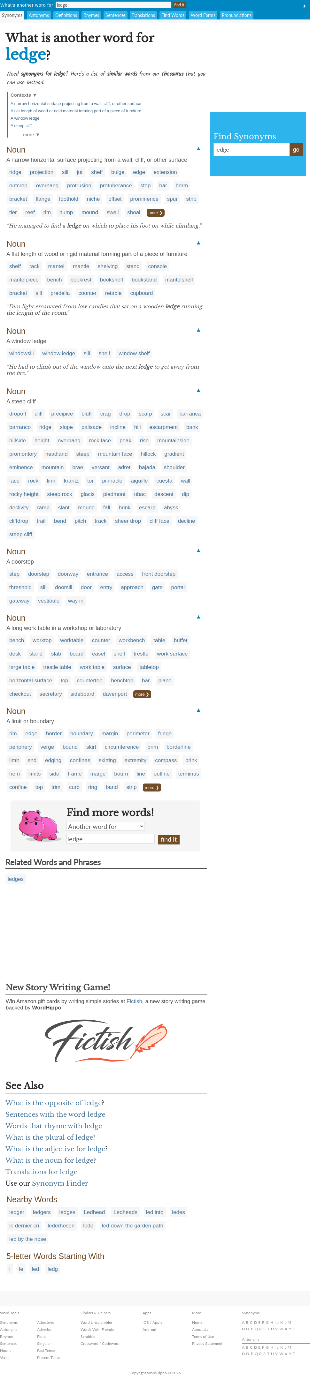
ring (92, 787)
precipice (62, 414)
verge (47, 747)
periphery (20, 747)
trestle (141, 654)
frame (74, 774)
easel (98, 654)
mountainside (173, 441)
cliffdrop (18, 521)
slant (64, 508)
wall (185, 481)
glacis (88, 494)
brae (77, 467)
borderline (179, 747)
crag (105, 414)
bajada (147, 467)
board (76, 654)
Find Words (172, 15)
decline (186, 521)
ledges (16, 879)
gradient (174, 454)
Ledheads (125, 1212)
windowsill (21, 353)
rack (34, 266)
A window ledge (25, 118)
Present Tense (48, 1357)
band (112, 787)
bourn (121, 774)
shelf (97, 172)
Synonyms (12, 15)
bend (60, 521)
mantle (81, 266)
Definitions (66, 15)
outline (162, 774)
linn (51, 481)
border (54, 734)
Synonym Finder (60, 1183)
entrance (97, 574)
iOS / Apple (152, 1322)
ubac (140, 494)
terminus (188, 774)
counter (87, 293)
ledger (16, 1212)
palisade (91, 427)
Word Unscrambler (96, 1322)
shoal (133, 212)
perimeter (138, 734)
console (157, 266)
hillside (17, 441)
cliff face (159, 521)
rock (33, 481)
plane (165, 681)
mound (89, 212)
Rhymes (91, 15)
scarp (145, 414)
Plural (42, 1336)
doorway (68, 574)
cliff (39, 414)
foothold (69, 199)
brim (152, 747)
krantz (71, 481)
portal (178, 587)
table (159, 640)
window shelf (134, 353)
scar (166, 414)
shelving (108, 266)
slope (66, 427)
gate (157, 587)
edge (139, 172)
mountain (52, 467)
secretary (51, 694)
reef (30, 212)
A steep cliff (21, 125)
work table (92, 667)
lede (88, 1226)
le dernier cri (24, 1226)
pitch (80, 521)
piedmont (114, 494)
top (64, 681)
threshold (20, 587)
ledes (178, 1212)
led (35, 1269)
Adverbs (44, 1329)
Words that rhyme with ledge (53, 1126)
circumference (122, 747)
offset (114, 199)
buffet (180, 640)
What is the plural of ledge (49, 1137)
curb (74, 787)
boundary (81, 734)
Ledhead (94, 1212)
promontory (23, 454)
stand (133, 266)
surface (122, 667)
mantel (56, 266)
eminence (21, 467)
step (145, 186)
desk (15, 654)
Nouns (5, 1350)
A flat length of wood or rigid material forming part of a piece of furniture (76, 111)
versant (101, 467)
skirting (107, 760)
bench (54, 280)
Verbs (4, 1357)
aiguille (139, 481)
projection (42, 172)
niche (93, 199)
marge (97, 774)
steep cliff (20, 534)
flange (42, 199)
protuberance (116, 186)
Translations (143, 15)
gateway (19, 601)
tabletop (149, 667)
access (125, 574)
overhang (47, 186)
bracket (18, 199)
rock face (100, 441)
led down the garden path (132, 1226)
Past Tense (46, 1350)
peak (125, 441)
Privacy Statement (207, 1343)
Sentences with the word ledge (55, 1114)
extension (165, 172)
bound (70, 747)
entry (106, 587)
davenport (115, 694)
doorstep (38, 574)
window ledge (58, 353)
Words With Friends (97, 1329)
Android (149, 1329)
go (296, 149)
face (14, 481)
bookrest (80, 280)
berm (182, 186)
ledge (110, 839)
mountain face (115, 454)
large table (22, 667)
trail (41, 521)
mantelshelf (179, 280)
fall (106, 508)
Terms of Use (203, 1336)
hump (66, 212)
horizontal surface (30, 681)
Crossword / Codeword (100, 1343)
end (31, 760)
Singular (44, 1343)
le (21, 1269)
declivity (18, 508)
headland (56, 454)
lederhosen (61, 1226)
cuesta (164, 481)
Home (197, 1322)
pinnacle (112, 481)
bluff (86, 414)
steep (82, 454)
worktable (71, 640)
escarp (147, 508)
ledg (53, 1269)
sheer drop (128, 521)
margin (109, 734)
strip (191, 199)
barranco (20, 427)
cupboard (141, 293)
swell (113, 212)
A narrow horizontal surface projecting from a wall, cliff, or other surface (76, 103)
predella (60, 293)
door (86, 587)
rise (144, 441)
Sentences (115, 15)
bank (192, 427)
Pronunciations (237, 15)
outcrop (18, 186)
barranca (190, 414)
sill (65, 172)
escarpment (163, 427)
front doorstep (158, 574)
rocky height (24, 494)
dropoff (17, 414)
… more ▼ (28, 134)
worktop (42, 640)
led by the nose (27, 1239)
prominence (144, 199)
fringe (165, 734)
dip (185, 494)
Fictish (134, 1001)
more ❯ (156, 212)
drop (124, 414)
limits (34, 774)
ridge (15, 172)
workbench (132, 640)
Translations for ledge (41, 1172)
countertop (89, 681)
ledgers (42, 1212)
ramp (43, 508)
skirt (91, 747)
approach (132, 587)
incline (118, 427)
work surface (172, 654)
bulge (118, 172)
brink (125, 508)
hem (14, 774)
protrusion (79, 186)
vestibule (48, 601)
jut (80, 172)
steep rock (59, 494)
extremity (136, 760)
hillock (148, 454)
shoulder (174, 467)
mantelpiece (24, 280)
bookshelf (111, 280)
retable (113, 293)
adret (124, 467)
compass (166, 760)
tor (90, 481)
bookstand (144, 280)
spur (172, 199)
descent (164, 494)
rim (47, 212)
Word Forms (203, 15)
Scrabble (88, 1336)
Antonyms (39, 15)
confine (18, 787)
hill (137, 427)
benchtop (122, 681)
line (141, 774)
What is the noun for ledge (49, 1160)
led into (155, 1212)
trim (55, 787)
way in (75, 601)
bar (163, 186)
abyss (171, 508)
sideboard (82, 694)
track (100, 521)
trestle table (57, 667)
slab (56, 654)
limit (14, 760)
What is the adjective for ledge (55, 1149)
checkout (20, 694)
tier (13, 212)
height (42, 441)
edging (53, 760)
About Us (200, 1329)
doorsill (63, 587)
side (54, 774)
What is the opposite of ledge (53, 1103)
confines (80, 760)
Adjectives (45, 1322)
